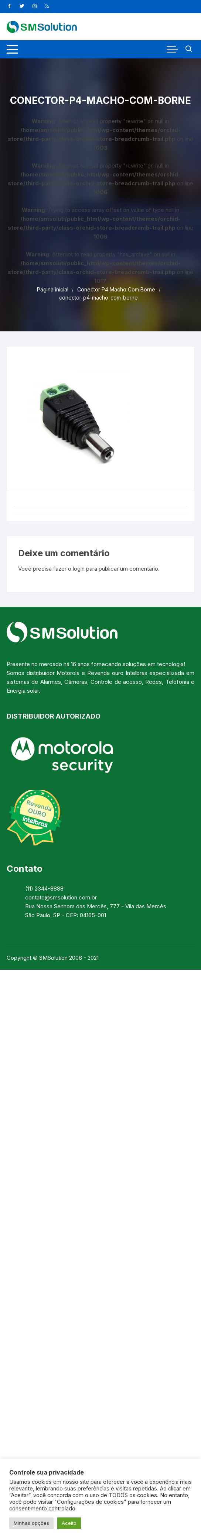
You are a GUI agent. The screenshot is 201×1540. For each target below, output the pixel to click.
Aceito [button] (69, 1523)
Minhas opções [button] (31, 1523)
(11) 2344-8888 (44, 888)
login (79, 568)
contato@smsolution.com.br (61, 897)
